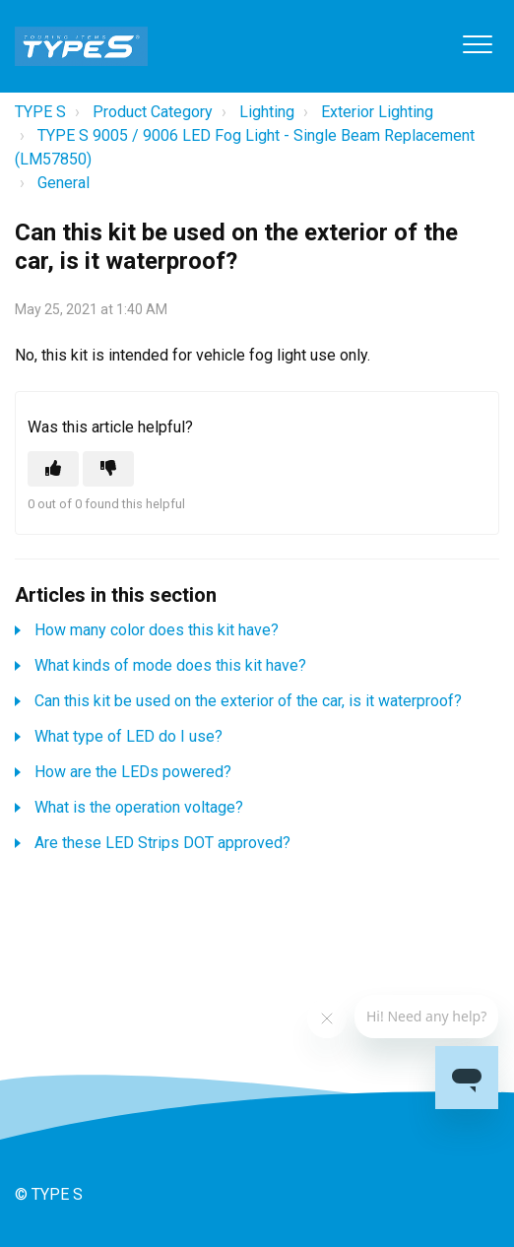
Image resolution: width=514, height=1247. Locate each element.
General (63, 182)
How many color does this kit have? (156, 630)
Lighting (266, 111)
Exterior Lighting (377, 111)
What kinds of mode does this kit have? (170, 665)
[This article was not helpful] (108, 469)
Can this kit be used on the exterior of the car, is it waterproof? (248, 700)
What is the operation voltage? (138, 807)
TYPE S (40, 111)
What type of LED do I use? (128, 736)
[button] (477, 44)
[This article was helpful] (53, 469)
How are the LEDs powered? (132, 771)
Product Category (153, 111)
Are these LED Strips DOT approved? (162, 842)
